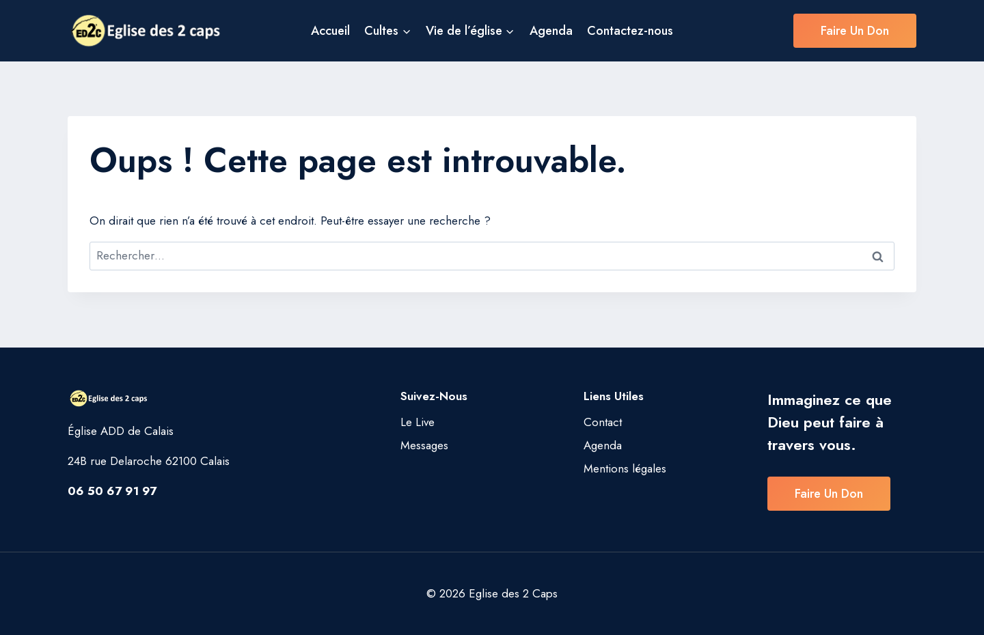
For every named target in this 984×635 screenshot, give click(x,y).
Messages (424, 445)
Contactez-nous (630, 31)
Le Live (417, 422)
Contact (603, 422)
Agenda (551, 31)
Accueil (330, 31)
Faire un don (855, 31)
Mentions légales (625, 468)
